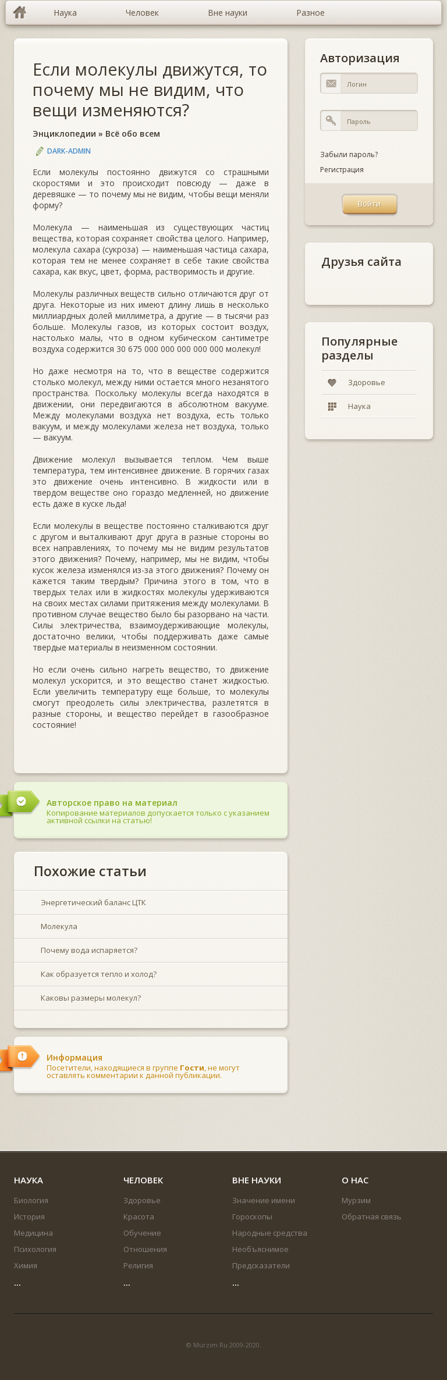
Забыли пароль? (349, 154)
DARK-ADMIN (69, 151)
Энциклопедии (64, 133)
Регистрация (342, 170)
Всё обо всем (132, 133)
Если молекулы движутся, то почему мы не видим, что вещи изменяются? (150, 89)
